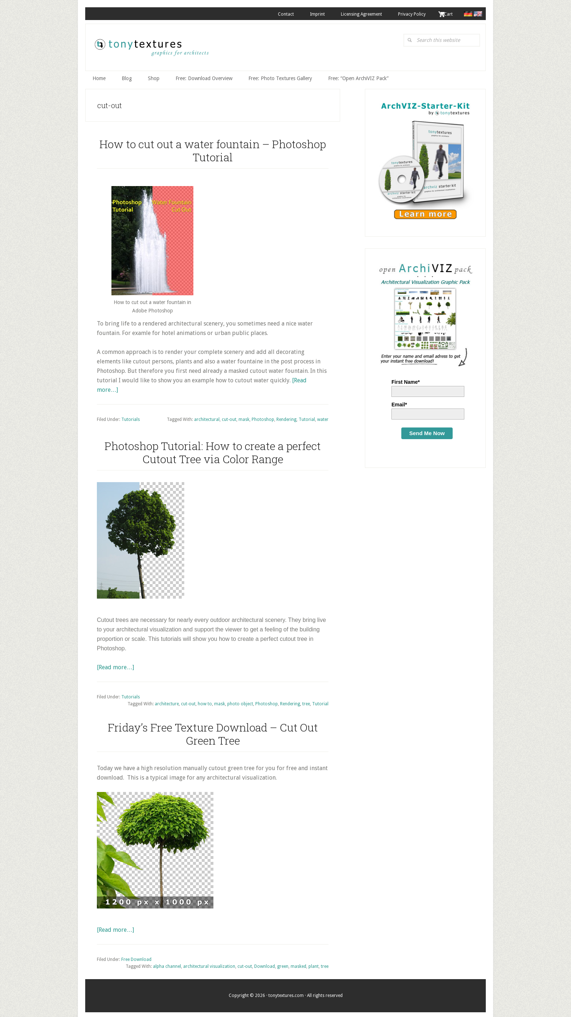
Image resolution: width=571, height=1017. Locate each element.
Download (264, 963)
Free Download (136, 956)
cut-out (229, 416)
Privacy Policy (407, 14)
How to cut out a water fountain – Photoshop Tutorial (212, 147)
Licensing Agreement (354, 14)
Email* (399, 402)
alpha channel (167, 963)
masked (298, 963)
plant (313, 963)
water (322, 416)
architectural (207, 416)
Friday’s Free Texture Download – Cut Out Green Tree (213, 731)
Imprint (307, 14)
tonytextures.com (151, 48)
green (282, 963)
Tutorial (307, 416)
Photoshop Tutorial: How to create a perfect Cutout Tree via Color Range (213, 449)
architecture (167, 701)
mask (244, 416)
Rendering (286, 416)
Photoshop (263, 416)
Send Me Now (427, 430)
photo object (240, 701)
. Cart (445, 14)
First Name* (405, 379)
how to (205, 701)
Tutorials (130, 416)
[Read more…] (115, 664)
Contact (273, 14)
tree (306, 701)
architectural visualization (209, 963)
